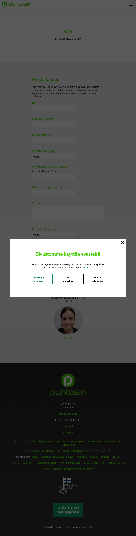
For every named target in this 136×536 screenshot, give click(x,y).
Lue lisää (86, 267)
